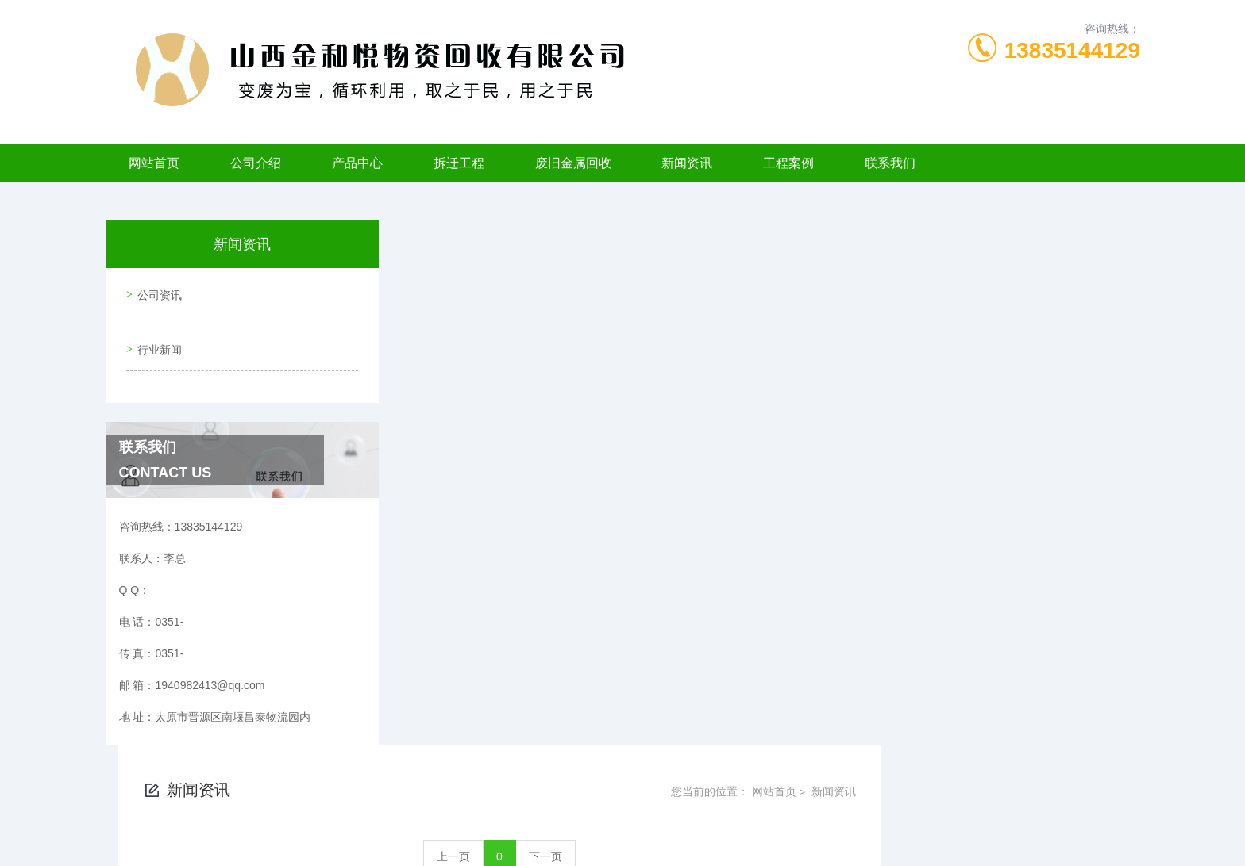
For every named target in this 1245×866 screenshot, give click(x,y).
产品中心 (357, 163)
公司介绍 (255, 163)
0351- (536, 790)
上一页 (712, 331)
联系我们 (890, 163)
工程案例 (788, 163)
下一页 (804, 331)
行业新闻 (155, 335)
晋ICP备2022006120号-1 (740, 815)
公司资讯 (155, 290)
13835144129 (1072, 50)
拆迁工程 (459, 163)
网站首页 (154, 163)
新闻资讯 (686, 163)
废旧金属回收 (573, 163)
